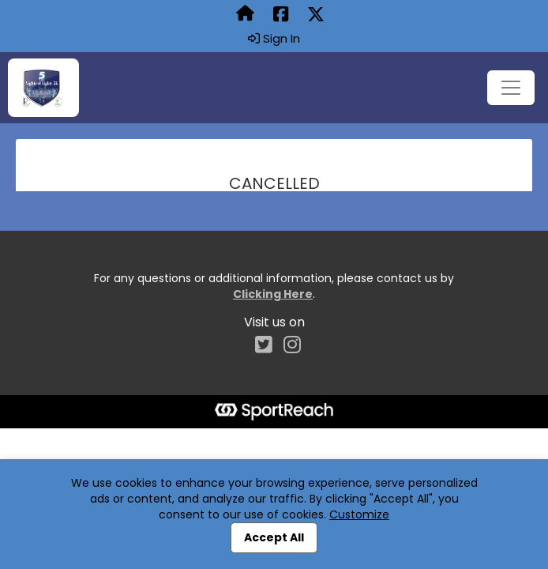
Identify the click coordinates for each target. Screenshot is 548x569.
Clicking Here (273, 294)
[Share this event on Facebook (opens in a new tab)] (280, 15)
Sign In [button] (274, 39)
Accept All (274, 537)
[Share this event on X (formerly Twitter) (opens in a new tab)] (316, 15)
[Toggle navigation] (511, 87)
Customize (359, 514)
